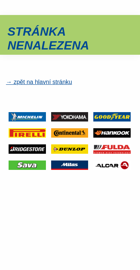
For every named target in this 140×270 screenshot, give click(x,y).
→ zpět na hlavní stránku (39, 82)
